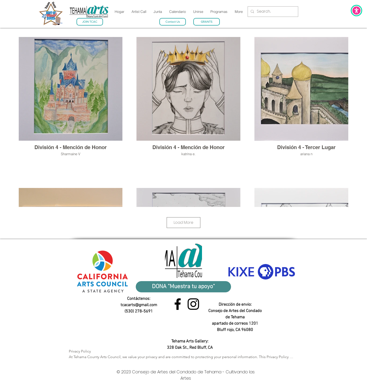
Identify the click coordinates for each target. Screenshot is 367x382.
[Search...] (272, 12)
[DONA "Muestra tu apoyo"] (183, 286)
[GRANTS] (206, 22)
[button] (356, 10)
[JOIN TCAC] (90, 22)
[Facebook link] (177, 304)
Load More (183, 222)
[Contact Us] (172, 22)
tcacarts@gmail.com (139, 305)
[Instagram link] (193, 304)
